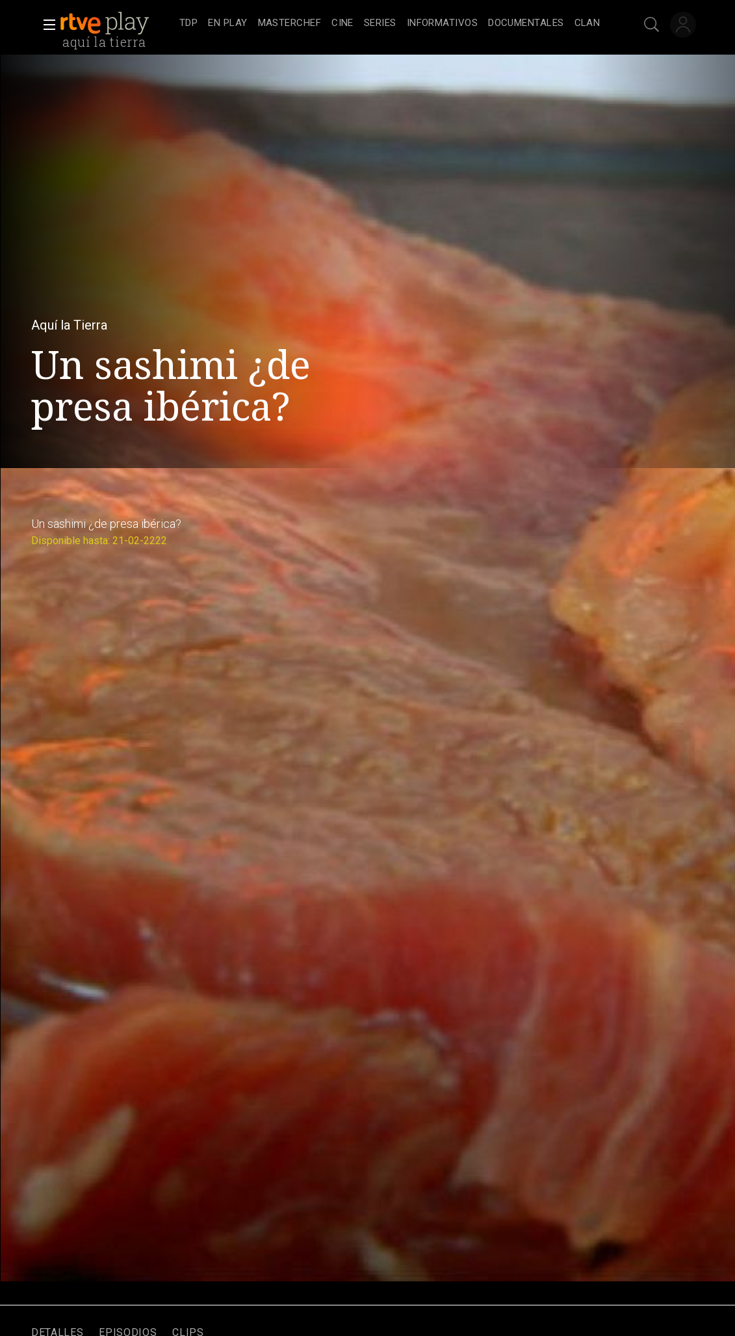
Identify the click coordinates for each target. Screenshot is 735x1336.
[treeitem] (188, 23)
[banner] (117, 23)
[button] (45, 24)
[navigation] (389, 23)
